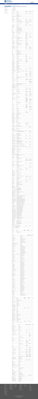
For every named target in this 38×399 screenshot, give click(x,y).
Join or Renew (15, 386)
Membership (13, 3)
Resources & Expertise (17, 3)
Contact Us (30, 390)
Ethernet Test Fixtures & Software (11, 386)
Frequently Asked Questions (31, 389)
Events (30, 1)
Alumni (29, 386)
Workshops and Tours (25, 386)
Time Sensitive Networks (6, 394)
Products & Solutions (9, 3)
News (28, 1)
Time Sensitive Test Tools (11, 389)
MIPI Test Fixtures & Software (11, 387)
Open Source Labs (21, 3)
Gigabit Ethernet (6, 6)
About (29, 3)
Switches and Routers (14, 7)
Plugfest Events (20, 387)
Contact (32, 3)
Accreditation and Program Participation (6, 385)
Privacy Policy (18, 397)
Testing (5, 3)
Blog (31, 1)
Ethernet (5, 387)
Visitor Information (30, 387)
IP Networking (5, 390)
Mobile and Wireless (5, 391)
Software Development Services (21, 389)
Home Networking (5, 388)
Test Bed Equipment (6, 7)
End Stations (14, 9)
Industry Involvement (20, 386)
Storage (4, 393)
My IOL (33, 1)
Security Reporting (20, 397)
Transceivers (14, 8)
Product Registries (25, 3)
